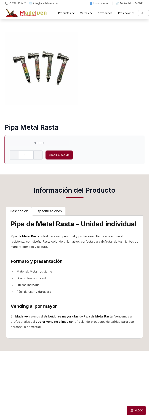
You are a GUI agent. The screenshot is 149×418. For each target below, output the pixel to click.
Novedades (105, 13)
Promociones (126, 13)
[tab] (19, 211)
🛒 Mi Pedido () (130, 3)
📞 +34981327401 (15, 3)
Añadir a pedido (59, 154)
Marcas (84, 13)
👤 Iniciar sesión (99, 3)
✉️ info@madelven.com (43, 3)
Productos (64, 13)
